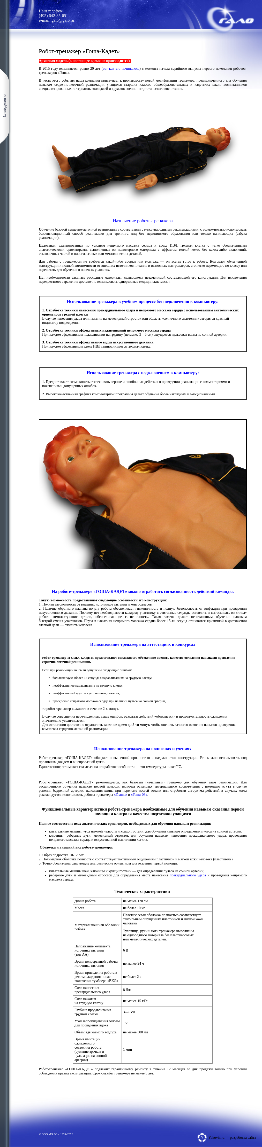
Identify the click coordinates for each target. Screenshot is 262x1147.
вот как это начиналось (121, 68)
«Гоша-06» (139, 795)
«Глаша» (120, 795)
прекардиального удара (188, 875)
